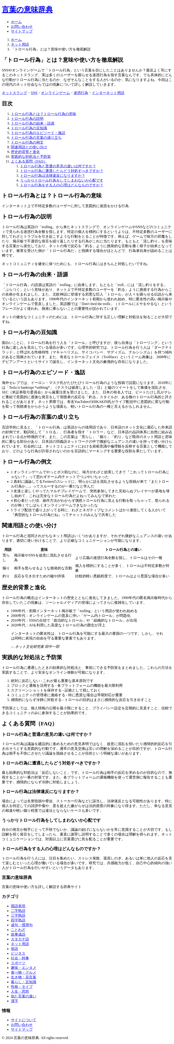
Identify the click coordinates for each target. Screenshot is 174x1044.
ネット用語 (20, 44)
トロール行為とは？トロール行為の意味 (43, 114)
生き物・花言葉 (23, 977)
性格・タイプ (22, 987)
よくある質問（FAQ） (29, 161)
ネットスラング (14, 93)
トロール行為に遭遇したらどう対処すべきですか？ (61, 171)
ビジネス (18, 953)
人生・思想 (20, 991)
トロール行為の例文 (27, 142)
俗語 (14, 949)
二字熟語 (18, 911)
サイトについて (23, 1020)
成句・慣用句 (22, 925)
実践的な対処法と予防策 (31, 157)
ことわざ (18, 930)
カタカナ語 (20, 939)
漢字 (14, 1001)
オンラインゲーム (55, 93)
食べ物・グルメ (23, 972)
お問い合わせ (22, 26)
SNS (34, 93)
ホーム (16, 22)
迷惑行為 (81, 93)
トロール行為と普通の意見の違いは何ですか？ (58, 166)
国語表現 (18, 906)
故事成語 (18, 934)
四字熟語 (18, 920)
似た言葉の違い (23, 996)
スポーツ (18, 963)
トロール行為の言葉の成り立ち (36, 138)
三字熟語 (18, 915)
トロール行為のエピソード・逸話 (38, 133)
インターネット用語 (108, 93)
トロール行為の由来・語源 (32, 123)
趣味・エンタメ (23, 968)
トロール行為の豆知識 (29, 128)
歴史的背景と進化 (25, 152)
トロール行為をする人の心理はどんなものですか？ (61, 185)
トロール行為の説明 (27, 119)
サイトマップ (22, 31)
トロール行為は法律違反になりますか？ (52, 176)
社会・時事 (20, 958)
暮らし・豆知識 (23, 982)
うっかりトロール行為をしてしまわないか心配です (61, 180)
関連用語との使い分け (29, 147)
